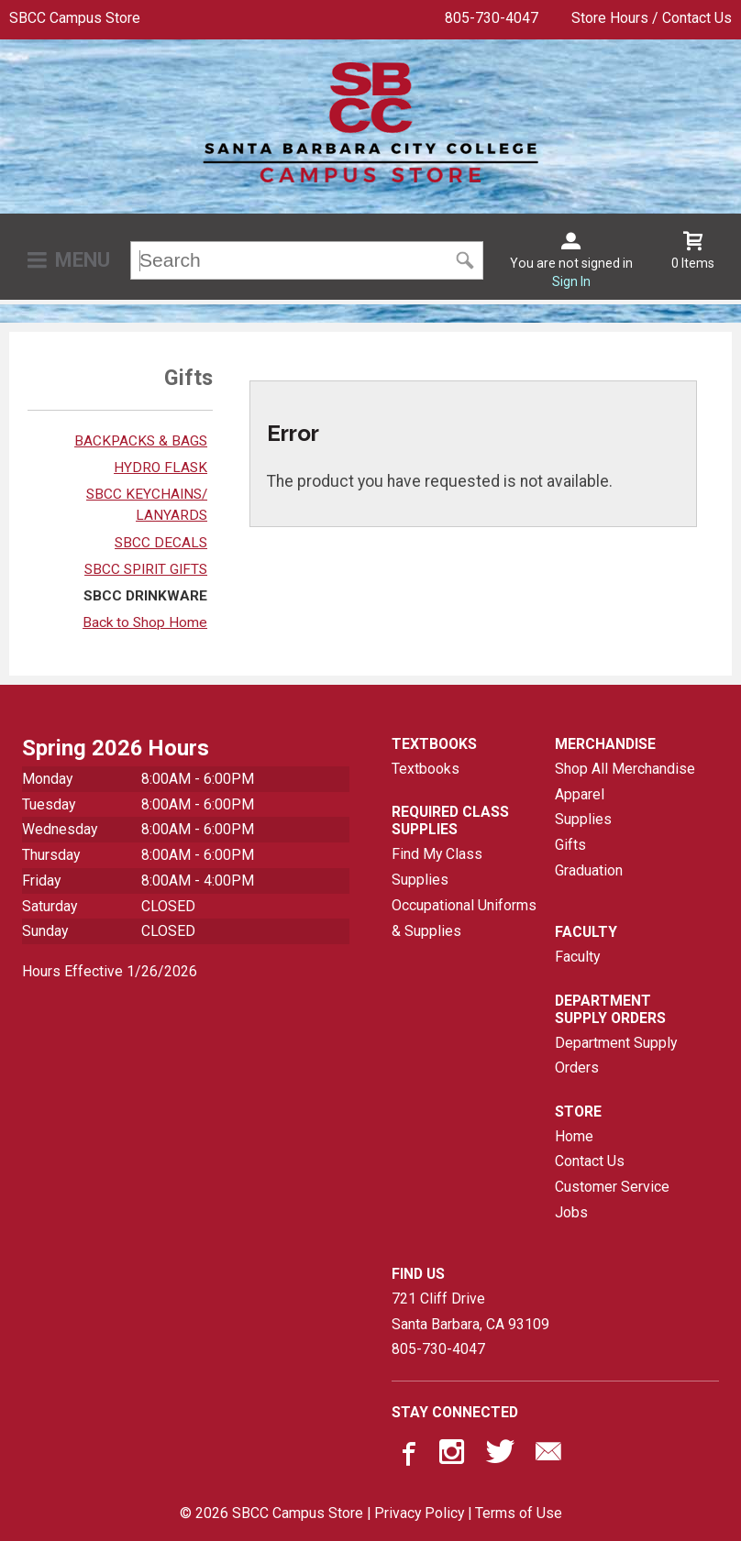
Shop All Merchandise (625, 768)
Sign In (571, 281)
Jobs (571, 1212)
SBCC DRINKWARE (145, 596)
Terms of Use (518, 1513)
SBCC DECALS (161, 542)
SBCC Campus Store (74, 18)
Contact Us (590, 1161)
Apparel (579, 794)
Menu (82, 259)
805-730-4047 (491, 18)
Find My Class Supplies (437, 866)
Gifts (570, 844)
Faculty (577, 956)
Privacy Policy (419, 1513)
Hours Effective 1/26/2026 (109, 971)
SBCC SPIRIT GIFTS (145, 569)
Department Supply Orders (616, 1055)
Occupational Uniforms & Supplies (464, 918)
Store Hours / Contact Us (651, 18)
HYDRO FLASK (160, 467)
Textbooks (425, 768)
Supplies (583, 819)
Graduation (589, 870)
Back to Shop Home (145, 622)
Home (574, 1136)
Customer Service (612, 1186)
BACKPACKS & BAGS (140, 441)
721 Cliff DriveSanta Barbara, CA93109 (470, 1311)
